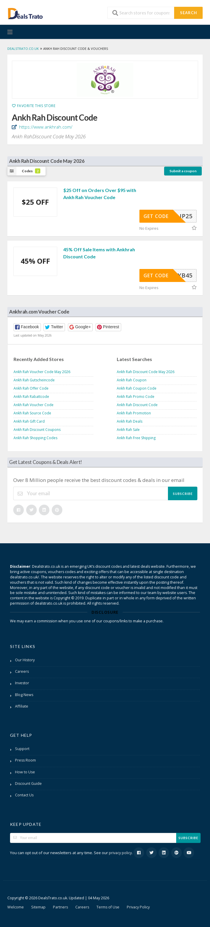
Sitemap (38, 907)
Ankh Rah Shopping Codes (35, 437)
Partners (60, 907)
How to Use (25, 772)
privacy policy (120, 852)
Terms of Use (107, 907)
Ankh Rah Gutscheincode (34, 380)
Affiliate (21, 706)
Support (22, 748)
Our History (25, 659)
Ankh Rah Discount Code (137, 404)
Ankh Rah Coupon (131, 380)
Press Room (25, 760)
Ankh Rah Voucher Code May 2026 (42, 371)
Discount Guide (28, 783)
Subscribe (183, 494)
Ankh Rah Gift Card (29, 421)
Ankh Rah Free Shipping (136, 437)
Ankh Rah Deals (129, 421)
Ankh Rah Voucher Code (34, 404)
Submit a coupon (182, 171)
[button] (27, 327)
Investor (22, 682)
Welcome (15, 907)
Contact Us (24, 795)
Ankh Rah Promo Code (135, 396)
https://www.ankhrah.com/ (45, 127)
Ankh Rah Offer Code (31, 388)
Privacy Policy (138, 907)
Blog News (24, 694)
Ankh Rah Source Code (32, 413)
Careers (22, 671)
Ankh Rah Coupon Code (136, 388)
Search (188, 12)
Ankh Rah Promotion (134, 413)
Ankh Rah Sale (128, 429)
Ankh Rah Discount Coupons (37, 429)
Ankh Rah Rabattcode (31, 396)
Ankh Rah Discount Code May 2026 (145, 371)
